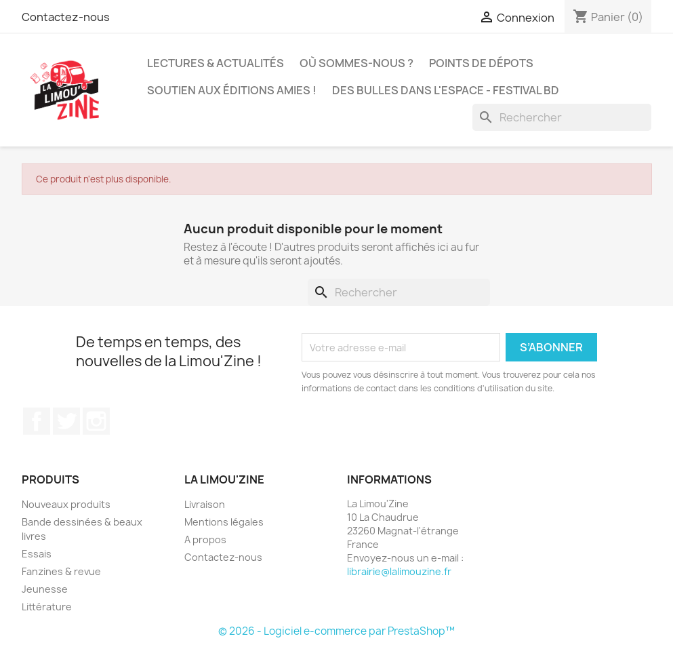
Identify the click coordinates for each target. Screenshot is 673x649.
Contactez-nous (66, 16)
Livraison (204, 504)
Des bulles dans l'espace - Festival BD (445, 90)
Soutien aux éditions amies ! (232, 90)
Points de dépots (481, 63)
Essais (37, 553)
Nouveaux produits (66, 504)
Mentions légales (224, 521)
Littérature (47, 606)
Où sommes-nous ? (356, 63)
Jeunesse (45, 589)
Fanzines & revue (61, 571)
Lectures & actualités (215, 63)
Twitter (66, 421)
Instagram (96, 421)
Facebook (36, 421)
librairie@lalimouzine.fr (399, 571)
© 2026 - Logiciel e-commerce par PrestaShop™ (336, 631)
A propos (205, 539)
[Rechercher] (561, 117)
